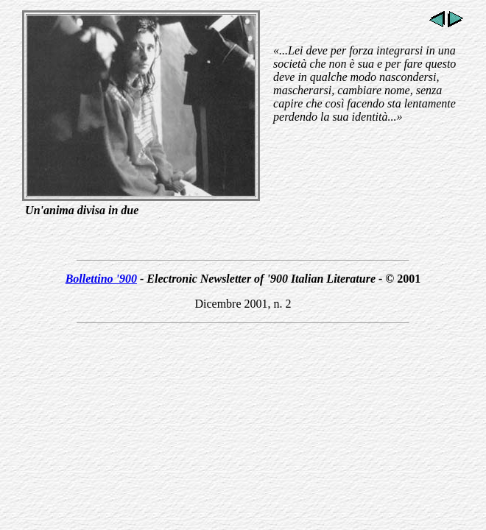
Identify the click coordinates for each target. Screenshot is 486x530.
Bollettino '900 (101, 278)
